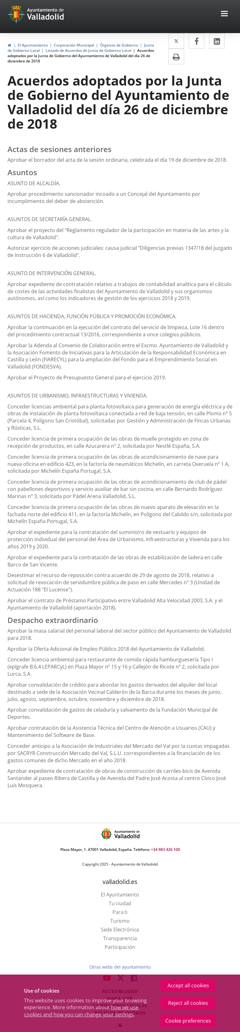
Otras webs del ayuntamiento (119, 967)
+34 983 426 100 (165, 849)
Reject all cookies (188, 1003)
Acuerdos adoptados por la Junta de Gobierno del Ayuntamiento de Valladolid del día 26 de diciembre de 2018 (81, 56)
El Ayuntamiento (33, 45)
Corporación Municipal (74, 45)
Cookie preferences (188, 1020)
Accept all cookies (188, 985)
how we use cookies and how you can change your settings (81, 1011)
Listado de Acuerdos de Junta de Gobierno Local (88, 50)
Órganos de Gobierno (119, 45)
